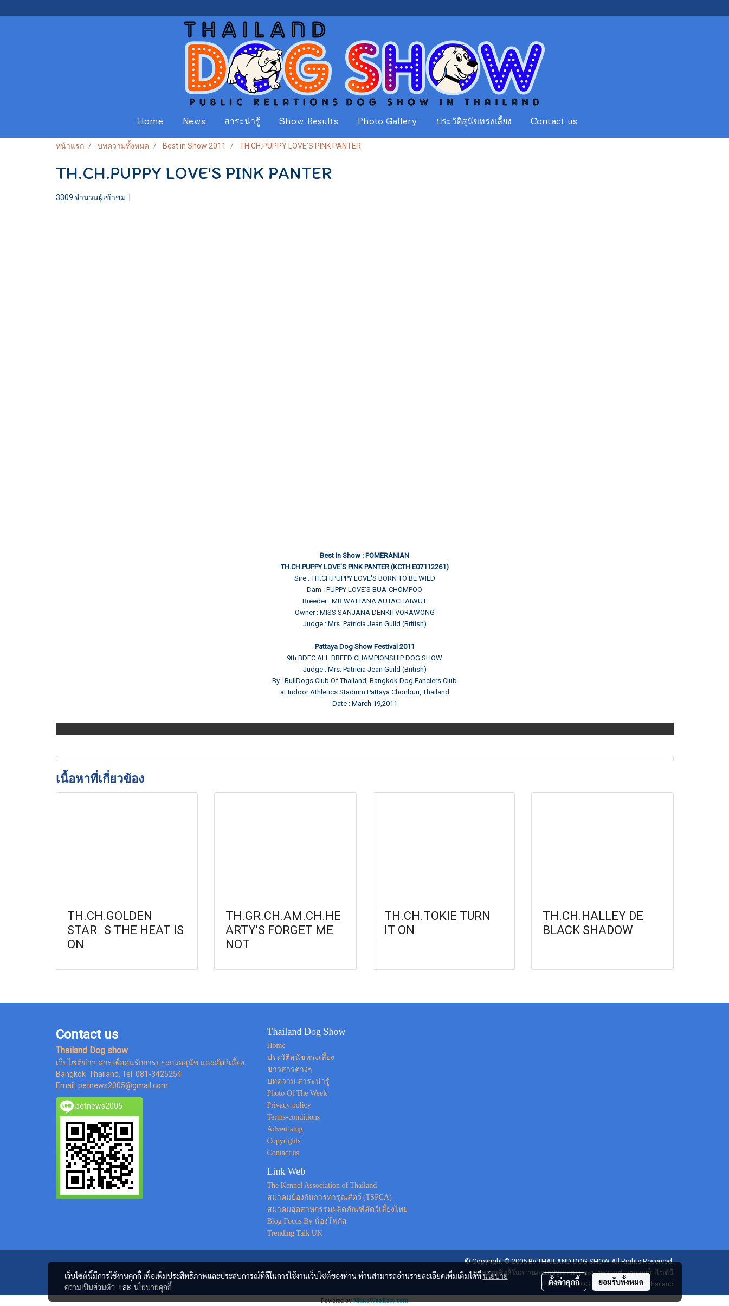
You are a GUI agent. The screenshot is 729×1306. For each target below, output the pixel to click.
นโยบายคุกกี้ (153, 1287)
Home (150, 122)
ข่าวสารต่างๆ (289, 1069)
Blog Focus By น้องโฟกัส (307, 1221)
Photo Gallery (387, 122)
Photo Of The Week (297, 1093)
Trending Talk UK (294, 1233)
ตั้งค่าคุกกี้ (564, 1281)
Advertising (285, 1129)
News (193, 122)
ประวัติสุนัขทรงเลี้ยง (474, 122)
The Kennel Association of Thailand (322, 1185)
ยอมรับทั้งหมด (621, 1281)
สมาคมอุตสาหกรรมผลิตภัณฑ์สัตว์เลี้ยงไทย (337, 1209)
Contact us (554, 122)
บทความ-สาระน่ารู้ (298, 1081)
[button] (596, 122)
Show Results (308, 122)
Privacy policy (289, 1105)
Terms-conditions (293, 1117)
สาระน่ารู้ (242, 122)
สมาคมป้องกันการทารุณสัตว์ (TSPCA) (329, 1197)
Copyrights (284, 1141)
